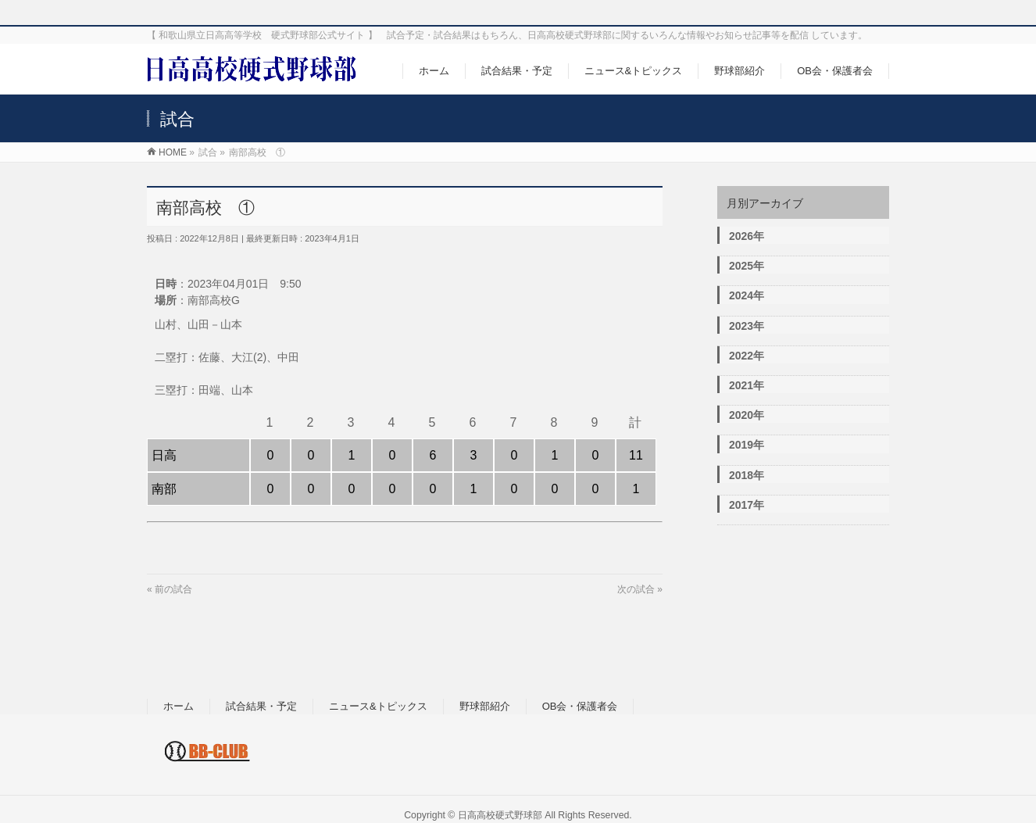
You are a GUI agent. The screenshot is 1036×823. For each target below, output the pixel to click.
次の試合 (636, 589)
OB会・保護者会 (580, 706)
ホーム (178, 706)
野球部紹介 (484, 706)
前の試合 (173, 589)
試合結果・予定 (261, 706)
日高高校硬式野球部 (500, 815)
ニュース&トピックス (378, 706)
